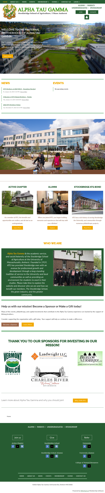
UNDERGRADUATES (79, 8)
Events (48, 476)
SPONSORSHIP (96, 8)
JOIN (80, 12)
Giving (70, 476)
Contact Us (81, 476)
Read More (87, 228)
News (40, 476)
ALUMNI (81, 5)
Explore (52, 228)
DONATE (93, 12)
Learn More (7, 56)
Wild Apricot (85, 491)
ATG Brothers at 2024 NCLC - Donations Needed (19, 89)
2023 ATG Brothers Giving (11, 105)
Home (21, 476)
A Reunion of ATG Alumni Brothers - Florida (17, 97)
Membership (59, 476)
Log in (86, 17)
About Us (31, 476)
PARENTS (91, 5)
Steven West (23, 92)
